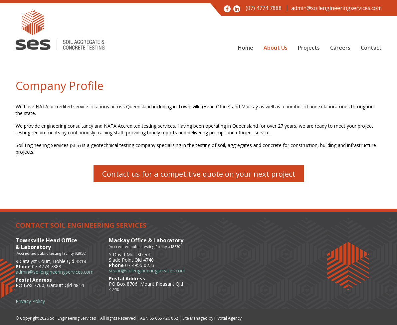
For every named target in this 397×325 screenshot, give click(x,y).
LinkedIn (236, 8)
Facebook (227, 8)
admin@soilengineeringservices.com (336, 8)
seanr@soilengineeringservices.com (147, 270)
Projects (309, 47)
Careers (340, 47)
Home (245, 47)
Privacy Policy (30, 301)
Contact (371, 47)
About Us (276, 47)
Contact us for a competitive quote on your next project (198, 174)
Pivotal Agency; (228, 318)
